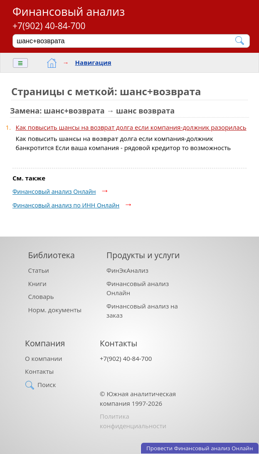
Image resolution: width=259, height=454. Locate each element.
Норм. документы (55, 310)
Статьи (38, 270)
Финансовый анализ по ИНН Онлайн (65, 205)
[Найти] (240, 40)
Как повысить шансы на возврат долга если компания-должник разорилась (131, 127)
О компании (43, 358)
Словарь (41, 296)
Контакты (39, 371)
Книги (37, 283)
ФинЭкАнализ (127, 270)
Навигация (93, 62)
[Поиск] (125, 41)
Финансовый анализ (68, 11)
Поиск (46, 384)
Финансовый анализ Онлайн (54, 191)
